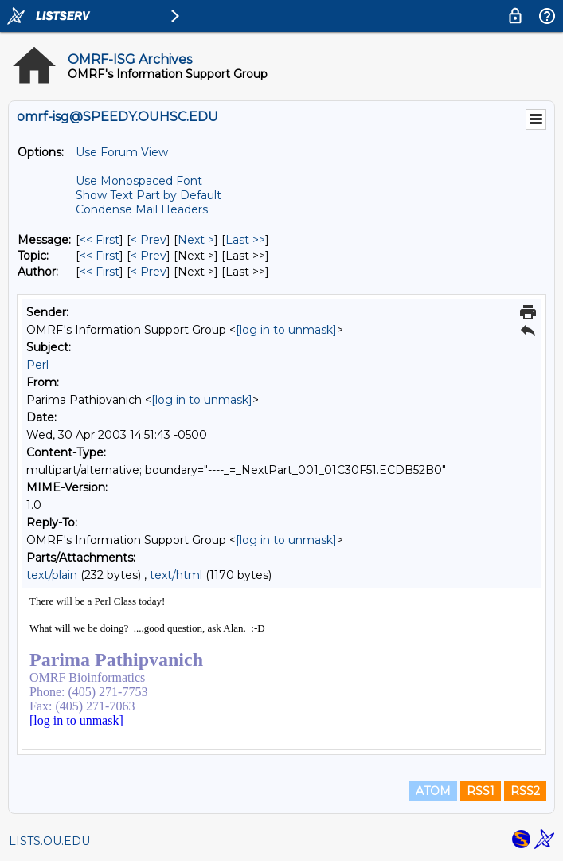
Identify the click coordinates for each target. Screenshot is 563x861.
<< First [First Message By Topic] (99, 256)
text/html (176, 575)
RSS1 (481, 791)
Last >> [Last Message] (245, 240)
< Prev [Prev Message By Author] (148, 271)
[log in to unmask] (286, 330)
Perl (37, 365)
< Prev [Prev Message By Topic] (148, 256)
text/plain (51, 575)
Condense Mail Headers (142, 209)
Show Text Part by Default (148, 195)
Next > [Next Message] (196, 240)
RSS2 (525, 791)
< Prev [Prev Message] (148, 240)
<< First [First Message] (99, 240)
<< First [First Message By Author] (99, 271)
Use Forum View (122, 152)
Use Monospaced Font (139, 181)
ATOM (433, 791)
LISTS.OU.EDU (49, 841)
